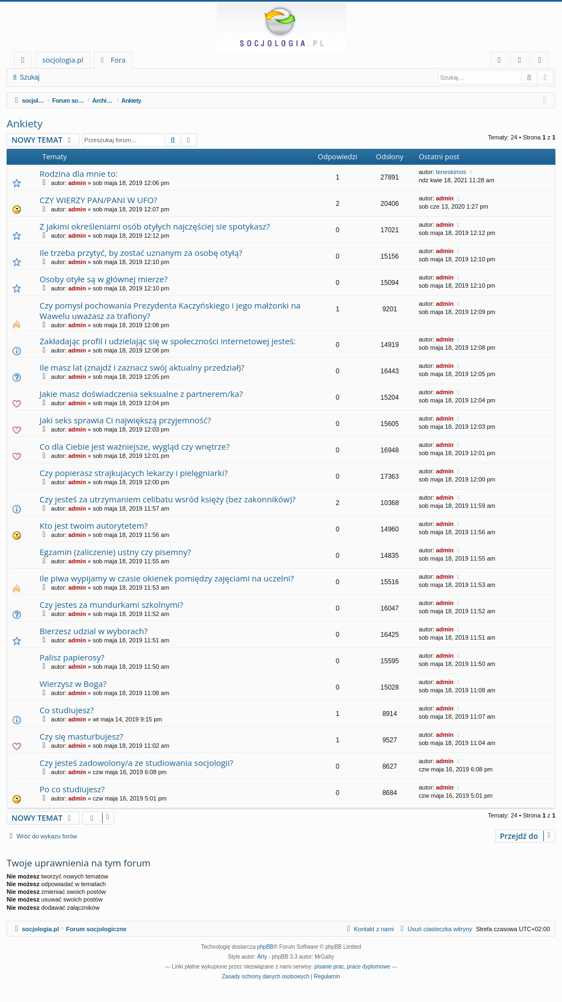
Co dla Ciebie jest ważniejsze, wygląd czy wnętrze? (134, 446)
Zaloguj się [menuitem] (521, 62)
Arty (262, 957)
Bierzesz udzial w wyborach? (94, 630)
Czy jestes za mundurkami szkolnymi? (111, 604)
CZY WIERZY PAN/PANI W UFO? (99, 199)
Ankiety (24, 123)
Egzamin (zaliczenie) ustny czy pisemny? (115, 551)
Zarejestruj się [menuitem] (543, 62)
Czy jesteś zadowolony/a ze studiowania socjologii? (136, 762)
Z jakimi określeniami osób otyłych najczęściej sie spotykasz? (155, 226)
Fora (118, 60)
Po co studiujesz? (72, 788)
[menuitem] (499, 60)
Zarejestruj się (124, 77)
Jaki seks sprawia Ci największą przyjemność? (125, 420)
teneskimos (451, 172)
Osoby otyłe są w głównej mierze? (103, 278)
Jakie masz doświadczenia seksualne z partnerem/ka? (141, 393)
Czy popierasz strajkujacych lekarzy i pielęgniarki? (134, 472)
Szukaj (30, 77)
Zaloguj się (71, 77)
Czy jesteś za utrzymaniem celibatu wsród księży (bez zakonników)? (168, 499)
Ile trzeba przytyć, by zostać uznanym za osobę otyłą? (141, 252)
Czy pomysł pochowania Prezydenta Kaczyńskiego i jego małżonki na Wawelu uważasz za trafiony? (170, 310)
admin (77, 183)
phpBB (265, 947)
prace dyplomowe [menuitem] (368, 967)
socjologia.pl (62, 60)
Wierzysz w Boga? (73, 683)
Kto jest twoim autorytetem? (94, 525)
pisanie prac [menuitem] (329, 967)
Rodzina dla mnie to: (78, 173)
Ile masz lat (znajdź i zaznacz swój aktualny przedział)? (142, 367)
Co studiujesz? (67, 709)
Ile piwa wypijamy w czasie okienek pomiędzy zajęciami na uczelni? (167, 578)
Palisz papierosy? (72, 657)
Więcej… (25, 62)
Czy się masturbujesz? (81, 736)
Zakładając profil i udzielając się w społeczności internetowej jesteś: (168, 340)
